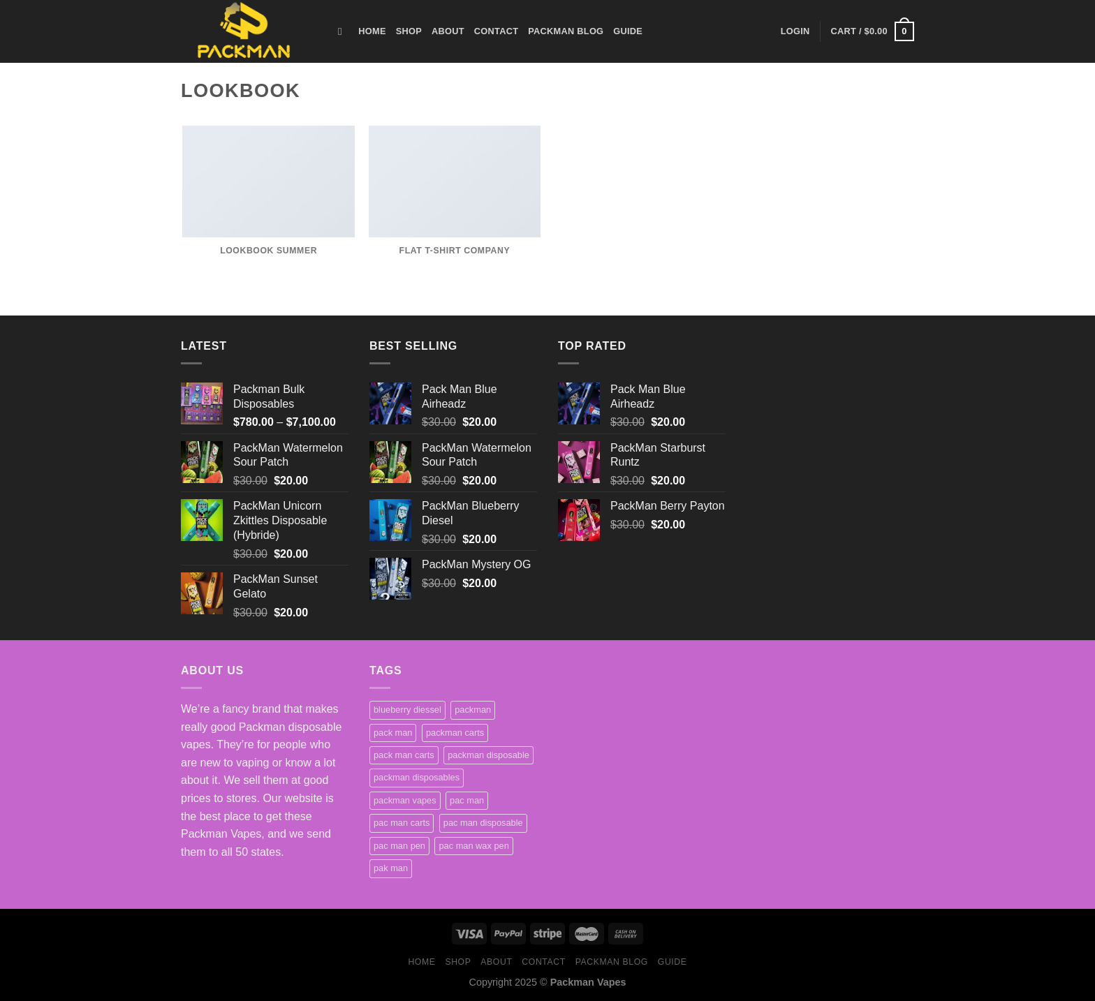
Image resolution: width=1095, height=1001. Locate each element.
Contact (496, 31)
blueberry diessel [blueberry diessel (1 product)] (407, 709)
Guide (627, 31)
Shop (409, 31)
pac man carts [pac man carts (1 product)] (401, 822)
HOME (371, 31)
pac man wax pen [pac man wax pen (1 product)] (473, 845)
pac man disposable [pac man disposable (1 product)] (483, 822)
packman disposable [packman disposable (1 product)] (488, 755)
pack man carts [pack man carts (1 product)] (404, 755)
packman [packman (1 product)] (473, 709)
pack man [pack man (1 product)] (393, 732)
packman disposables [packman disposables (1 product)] (417, 777)
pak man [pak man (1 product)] (391, 868)
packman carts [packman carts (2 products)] (455, 732)
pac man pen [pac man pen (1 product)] (399, 845)
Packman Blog (565, 31)
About (448, 31)
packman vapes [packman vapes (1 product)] (405, 800)
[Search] (343, 31)
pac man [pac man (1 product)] (467, 800)
